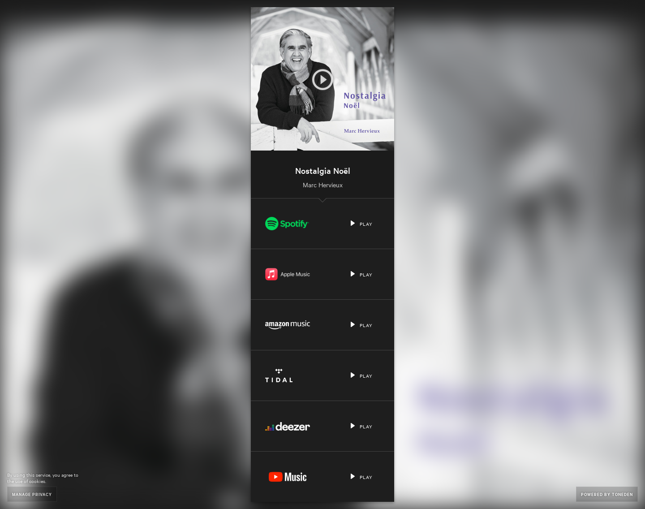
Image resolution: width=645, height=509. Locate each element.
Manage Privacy (32, 494)
